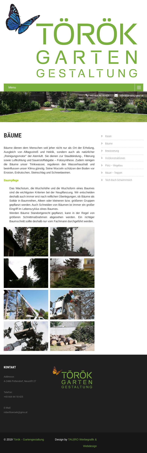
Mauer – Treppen (113, 172)
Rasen (108, 136)
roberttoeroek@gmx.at (131, 95)
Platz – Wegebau (114, 165)
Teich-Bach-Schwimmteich (118, 180)
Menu (12, 87)
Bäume (108, 143)
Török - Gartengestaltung (28, 439)
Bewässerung (112, 150)
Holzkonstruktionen (115, 158)
